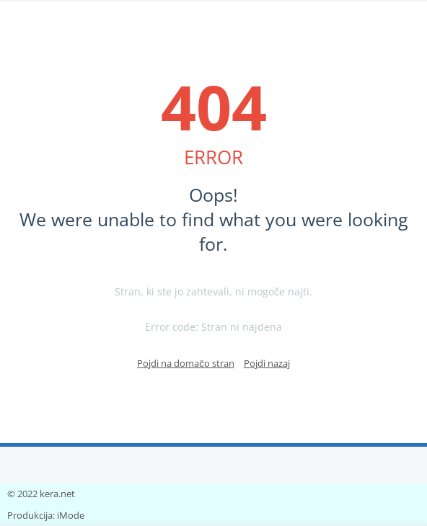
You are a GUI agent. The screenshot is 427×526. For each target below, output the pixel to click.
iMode (70, 515)
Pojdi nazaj (267, 363)
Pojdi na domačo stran (185, 363)
